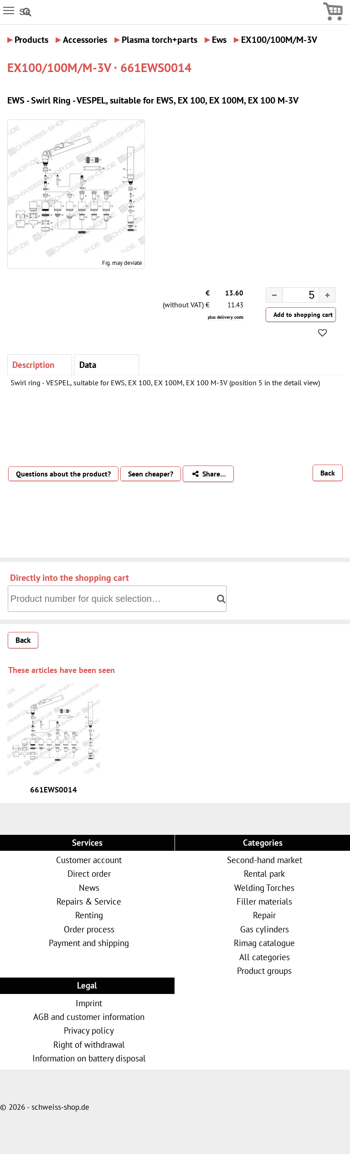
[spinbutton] (293, 296)
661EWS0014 (53, 790)
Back (327, 472)
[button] (327, 295)
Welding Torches (264, 887)
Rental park (264, 873)
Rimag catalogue (264, 942)
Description (33, 364)
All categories (264, 957)
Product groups (264, 970)
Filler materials (264, 901)
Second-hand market (264, 859)
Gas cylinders (264, 929)
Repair (264, 915)
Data (87, 364)
